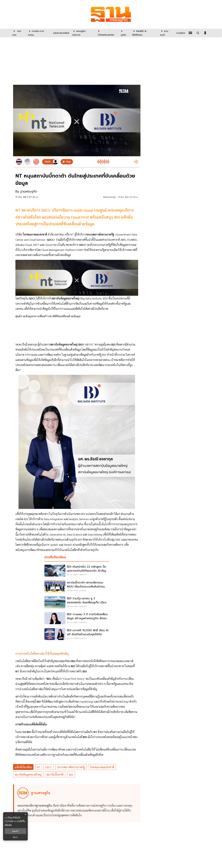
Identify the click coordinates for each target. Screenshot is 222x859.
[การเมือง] (180, 33)
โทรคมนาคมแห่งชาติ (102, 767)
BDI (71, 774)
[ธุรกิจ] (124, 33)
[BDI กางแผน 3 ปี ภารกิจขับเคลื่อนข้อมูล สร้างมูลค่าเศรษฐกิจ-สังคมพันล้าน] (76, 618)
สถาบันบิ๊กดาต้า (55, 774)
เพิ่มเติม (8, 825)
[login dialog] (205, 32)
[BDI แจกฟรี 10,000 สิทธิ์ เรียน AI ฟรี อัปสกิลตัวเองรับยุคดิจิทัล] (76, 634)
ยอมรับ (15, 831)
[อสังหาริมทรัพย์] (60, 33)
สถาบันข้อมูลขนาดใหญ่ (28, 774)
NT (38, 767)
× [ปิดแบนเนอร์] (25, 814)
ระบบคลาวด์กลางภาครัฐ (71, 767)
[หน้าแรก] (18, 33)
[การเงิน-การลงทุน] (38, 33)
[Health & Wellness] (144, 33)
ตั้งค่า (15, 837)
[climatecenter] (107, 33)
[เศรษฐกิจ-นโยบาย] (83, 33)
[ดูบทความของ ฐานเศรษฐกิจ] (77, 803)
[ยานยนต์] (166, 33)
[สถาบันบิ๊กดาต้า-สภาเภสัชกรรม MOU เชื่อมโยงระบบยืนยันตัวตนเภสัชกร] (76, 587)
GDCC (48, 767)
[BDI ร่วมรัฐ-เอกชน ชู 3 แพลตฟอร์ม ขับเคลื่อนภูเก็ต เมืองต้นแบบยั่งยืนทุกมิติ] (76, 602)
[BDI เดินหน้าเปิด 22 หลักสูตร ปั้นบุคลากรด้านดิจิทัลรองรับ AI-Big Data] (76, 571)
